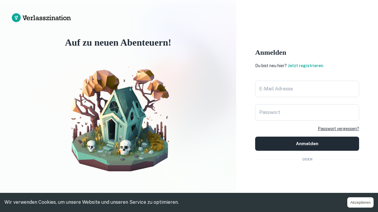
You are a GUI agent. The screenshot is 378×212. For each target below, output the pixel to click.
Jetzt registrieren (305, 65)
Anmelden (307, 144)
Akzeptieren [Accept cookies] (360, 202)
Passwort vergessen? (338, 128)
